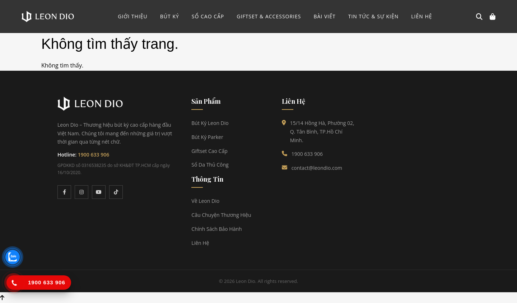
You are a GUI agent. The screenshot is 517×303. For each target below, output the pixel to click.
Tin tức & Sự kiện (373, 16)
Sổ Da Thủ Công (209, 164)
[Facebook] (64, 192)
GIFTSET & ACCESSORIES (269, 16)
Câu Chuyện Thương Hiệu (221, 214)
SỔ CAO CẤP (208, 16)
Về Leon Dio (205, 200)
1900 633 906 (93, 154)
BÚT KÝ (169, 16)
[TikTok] (116, 192)
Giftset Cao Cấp (209, 151)
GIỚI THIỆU (133, 16)
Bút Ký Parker (207, 137)
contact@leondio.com (317, 167)
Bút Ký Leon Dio (209, 123)
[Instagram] (81, 192)
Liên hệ (421, 16)
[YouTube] (99, 192)
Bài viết (324, 16)
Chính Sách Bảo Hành (216, 228)
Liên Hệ (200, 242)
